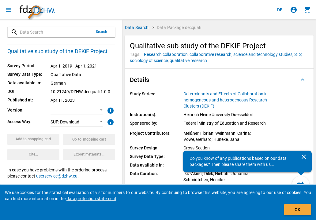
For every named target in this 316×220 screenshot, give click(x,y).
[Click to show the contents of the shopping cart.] (307, 10)
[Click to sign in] (294, 10)
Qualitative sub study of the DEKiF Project (57, 51)
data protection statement (91, 198)
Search (101, 32)
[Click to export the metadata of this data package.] (89, 154)
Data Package (179, 27)
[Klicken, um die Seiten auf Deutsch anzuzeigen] (280, 10)
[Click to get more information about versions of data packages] (109, 110)
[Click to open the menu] (8, 10)
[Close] (304, 157)
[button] (77, 110)
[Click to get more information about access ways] (109, 121)
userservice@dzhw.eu (56, 176)
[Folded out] (302, 80)
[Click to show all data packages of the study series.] (228, 100)
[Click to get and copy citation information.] (33, 154)
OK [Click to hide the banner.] (297, 209)
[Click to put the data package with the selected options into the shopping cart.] (33, 139)
